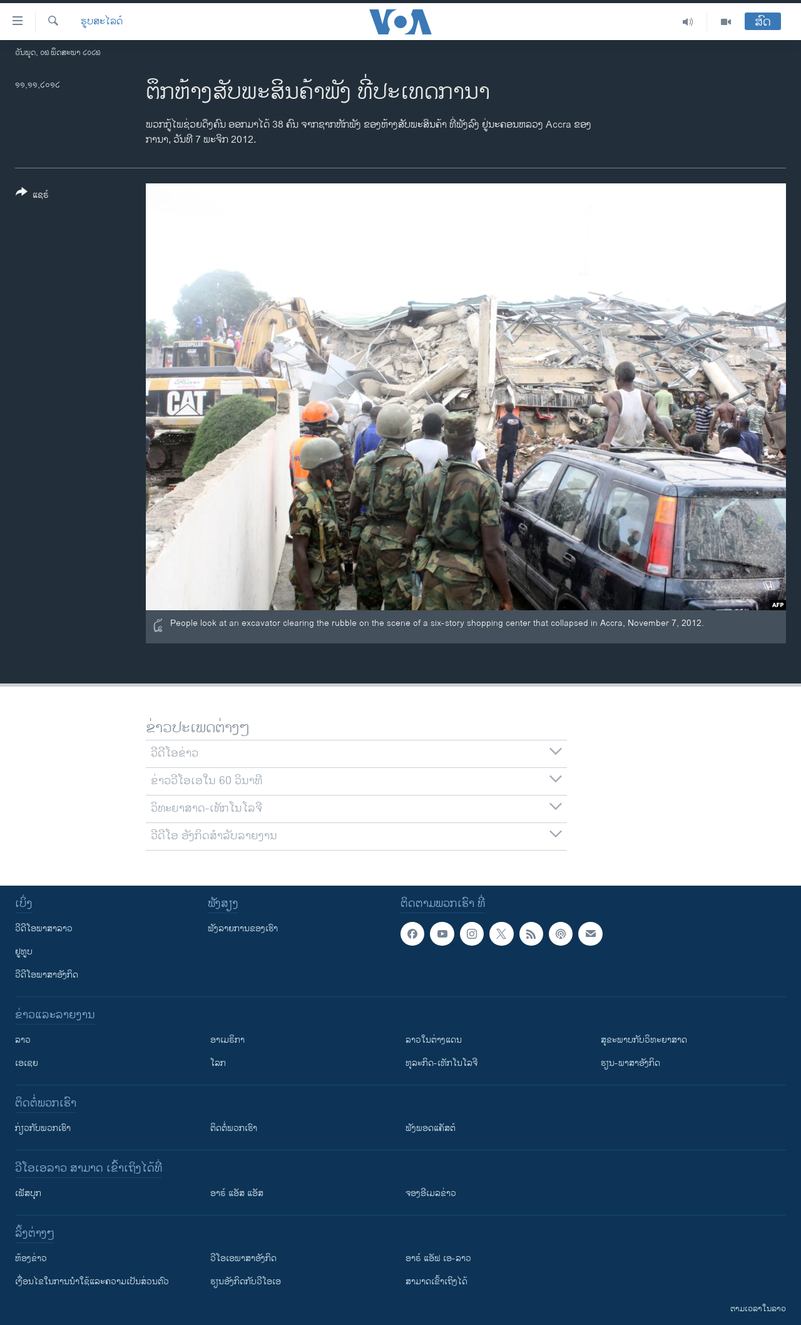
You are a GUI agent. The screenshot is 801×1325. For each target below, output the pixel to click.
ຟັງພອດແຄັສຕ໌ (431, 1128)
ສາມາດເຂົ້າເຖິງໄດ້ (436, 1281)
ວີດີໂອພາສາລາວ (44, 928)
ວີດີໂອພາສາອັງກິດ (46, 974)
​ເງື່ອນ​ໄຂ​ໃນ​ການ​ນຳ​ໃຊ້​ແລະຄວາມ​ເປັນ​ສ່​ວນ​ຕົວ (92, 1281)
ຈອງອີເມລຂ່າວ (431, 1193)
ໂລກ (218, 1063)
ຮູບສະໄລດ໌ (102, 21)
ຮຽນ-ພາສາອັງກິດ (630, 1063)
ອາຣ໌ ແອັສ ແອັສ (236, 1193)
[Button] (32, 195)
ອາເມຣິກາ (227, 1039)
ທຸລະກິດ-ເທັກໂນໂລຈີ (441, 1063)
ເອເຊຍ (26, 1063)
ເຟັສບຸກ (28, 1193)
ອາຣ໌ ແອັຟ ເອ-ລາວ (438, 1258)
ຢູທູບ (24, 951)
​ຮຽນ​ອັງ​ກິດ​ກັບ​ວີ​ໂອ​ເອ (245, 1281)
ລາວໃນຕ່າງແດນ (434, 1039)
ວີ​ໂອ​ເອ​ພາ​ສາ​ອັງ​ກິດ (243, 1258)
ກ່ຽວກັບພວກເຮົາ (43, 1128)
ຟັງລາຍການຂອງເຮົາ (243, 928)
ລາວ (23, 1039)
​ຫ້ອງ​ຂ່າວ (31, 1258)
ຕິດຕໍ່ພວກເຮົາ (233, 1128)
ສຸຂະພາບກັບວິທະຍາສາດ (644, 1039)
